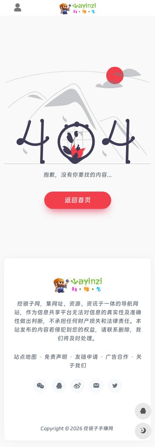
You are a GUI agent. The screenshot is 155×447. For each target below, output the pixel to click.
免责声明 (55, 356)
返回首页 (77, 200)
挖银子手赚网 (98, 428)
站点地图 (25, 356)
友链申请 (86, 356)
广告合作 (117, 356)
